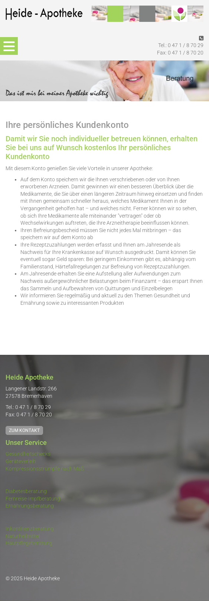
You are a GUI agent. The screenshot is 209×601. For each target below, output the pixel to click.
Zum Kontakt (24, 430)
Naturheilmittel (23, 536)
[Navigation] (9, 46)
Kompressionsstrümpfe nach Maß (45, 469)
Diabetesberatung (26, 491)
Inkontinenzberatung (30, 529)
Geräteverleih (21, 461)
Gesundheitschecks (28, 454)
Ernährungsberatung (30, 506)
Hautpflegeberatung (29, 543)
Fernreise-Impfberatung (33, 499)
